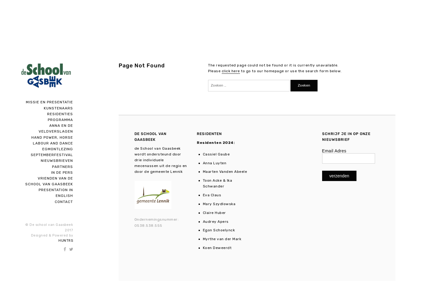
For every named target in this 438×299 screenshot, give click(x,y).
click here (231, 71)
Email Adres (334, 150)
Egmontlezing (57, 149)
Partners (62, 167)
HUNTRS (65, 241)
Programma (60, 120)
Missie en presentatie (49, 102)
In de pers (62, 172)
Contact (64, 202)
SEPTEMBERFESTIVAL (52, 155)
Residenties (60, 114)
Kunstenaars (58, 108)
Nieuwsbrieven (57, 160)
